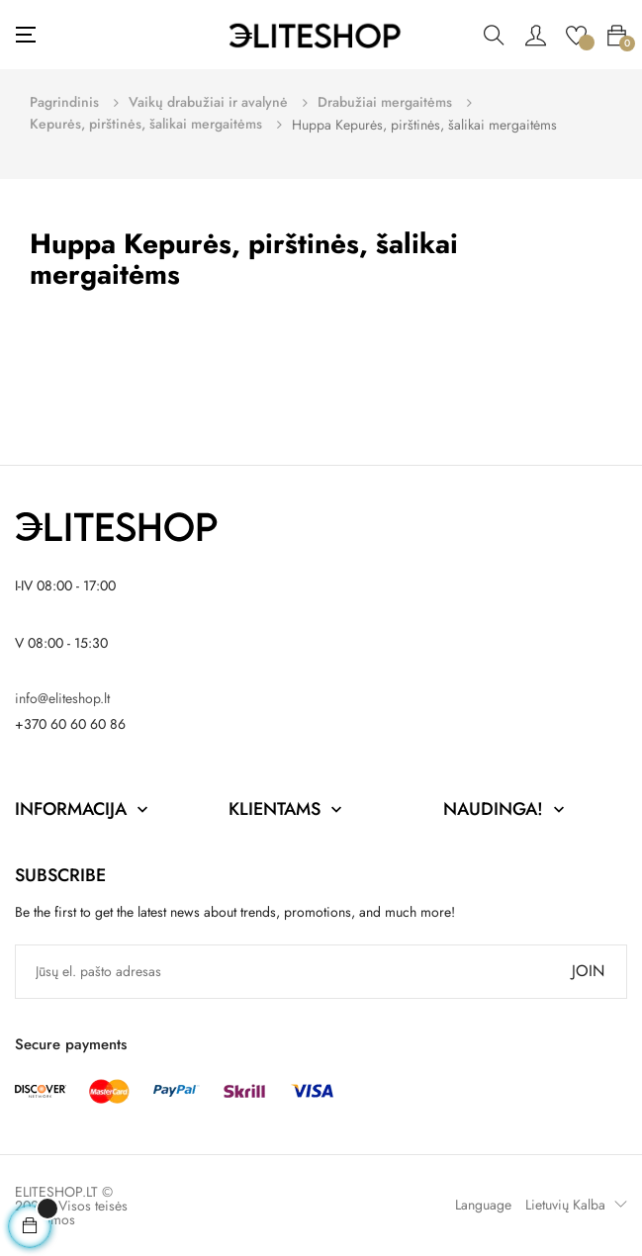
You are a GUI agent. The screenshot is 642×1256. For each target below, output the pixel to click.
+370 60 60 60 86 (70, 724)
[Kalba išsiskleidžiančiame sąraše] (571, 1204)
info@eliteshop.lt (62, 698)
